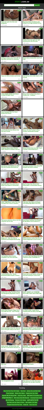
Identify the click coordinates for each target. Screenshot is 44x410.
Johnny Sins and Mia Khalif (33, 391)
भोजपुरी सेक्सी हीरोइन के (7, 397)
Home (13, 408)
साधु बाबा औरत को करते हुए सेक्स (9, 395)
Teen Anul (23, 391)
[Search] (19, 5)
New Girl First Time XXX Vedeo (11, 391)
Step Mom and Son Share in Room (15, 402)
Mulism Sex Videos (20, 393)
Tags (17, 408)
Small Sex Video (22, 395)
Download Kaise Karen (36, 397)
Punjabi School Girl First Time (14, 404)
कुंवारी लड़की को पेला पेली (32, 400)
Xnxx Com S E (33, 404)
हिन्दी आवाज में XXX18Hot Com (34, 395)
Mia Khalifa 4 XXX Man (31, 402)
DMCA (21, 408)
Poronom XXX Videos (20, 400)
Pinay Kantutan (10, 393)
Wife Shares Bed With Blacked (21, 397)
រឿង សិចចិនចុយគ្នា (10, 400)
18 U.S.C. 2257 (28, 408)
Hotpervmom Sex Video (32, 393)
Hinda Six (25, 404)
